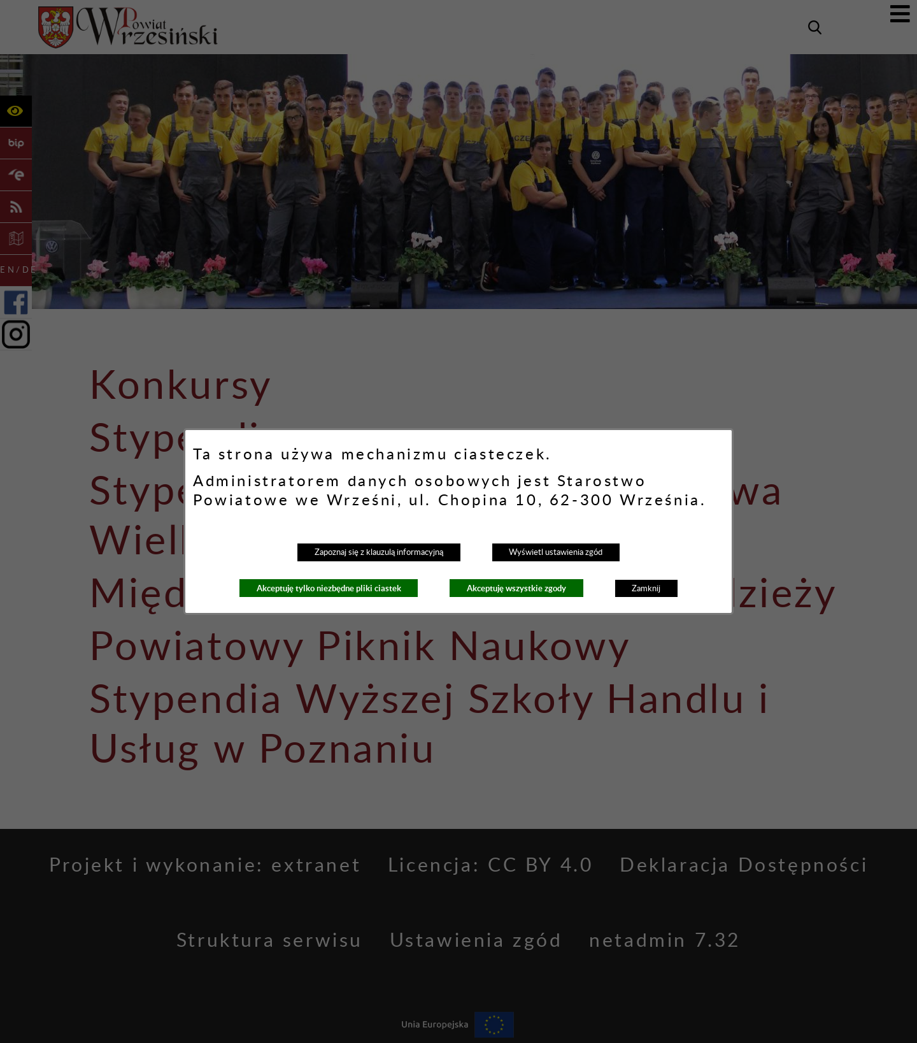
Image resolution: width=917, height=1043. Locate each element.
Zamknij (646, 588)
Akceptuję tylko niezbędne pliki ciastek (329, 588)
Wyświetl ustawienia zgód (555, 552)
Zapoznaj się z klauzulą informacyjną (379, 552)
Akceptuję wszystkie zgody (516, 588)
